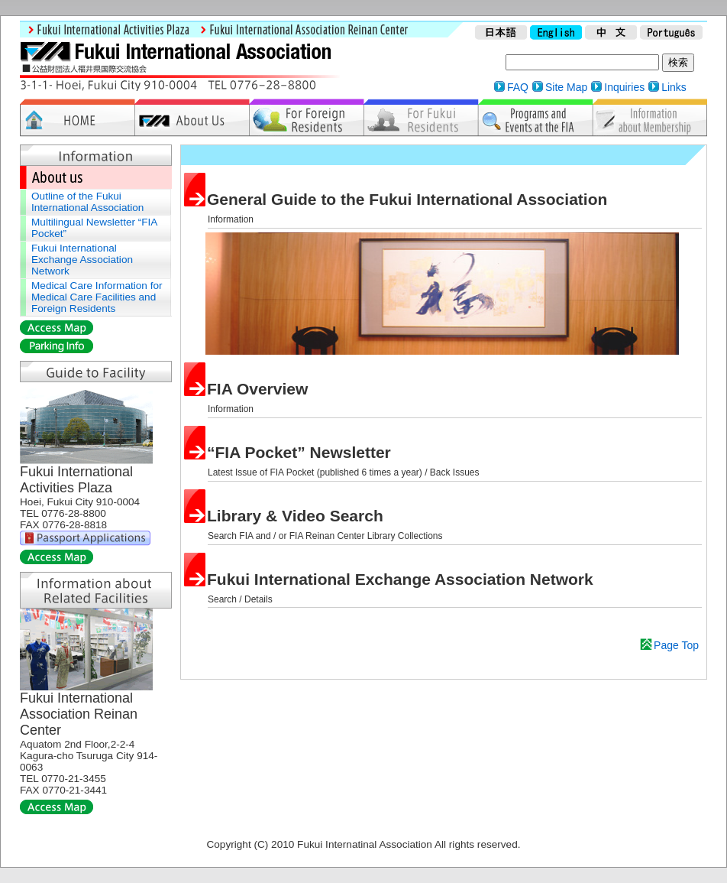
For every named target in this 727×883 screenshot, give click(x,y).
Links (674, 87)
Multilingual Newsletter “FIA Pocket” (94, 227)
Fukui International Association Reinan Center (301, 29)
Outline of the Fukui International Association (87, 201)
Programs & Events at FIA (535, 118)
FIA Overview (257, 389)
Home (77, 118)
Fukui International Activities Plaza (106, 29)
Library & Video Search (295, 515)
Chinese (611, 33)
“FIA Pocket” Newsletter (299, 452)
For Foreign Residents (306, 118)
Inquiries (624, 87)
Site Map (566, 87)
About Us (191, 118)
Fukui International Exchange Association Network (400, 579)
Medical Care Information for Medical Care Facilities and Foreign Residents (97, 297)
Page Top (676, 645)
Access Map (56, 327)
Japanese (501, 33)
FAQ (517, 87)
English (556, 33)
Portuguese (671, 33)
